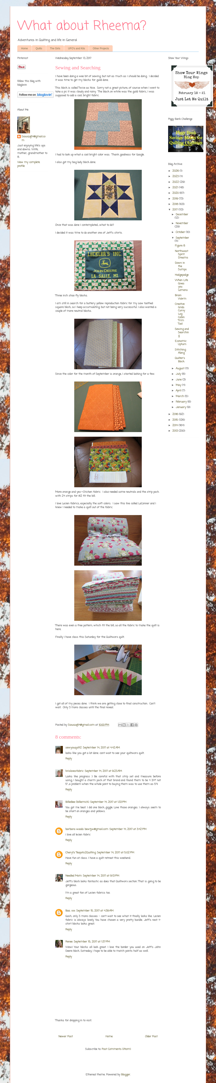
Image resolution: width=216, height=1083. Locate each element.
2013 (175, 431)
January (181, 407)
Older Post (151, 1037)
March (180, 396)
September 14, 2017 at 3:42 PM (127, 829)
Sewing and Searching (182, 332)
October (181, 232)
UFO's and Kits (76, 48)
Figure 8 (180, 246)
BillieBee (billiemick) (77, 802)
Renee (69, 942)
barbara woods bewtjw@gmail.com (86, 829)
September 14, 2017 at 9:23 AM (103, 771)
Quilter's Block (180, 360)
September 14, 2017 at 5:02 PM (115, 853)
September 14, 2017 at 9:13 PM (101, 876)
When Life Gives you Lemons (181, 285)
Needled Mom (73, 876)
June (179, 380)
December (182, 215)
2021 (175, 188)
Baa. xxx (70, 911)
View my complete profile (28, 164)
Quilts (39, 48)
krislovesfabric (74, 771)
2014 (175, 425)
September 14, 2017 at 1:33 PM (108, 802)
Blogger (125, 1075)
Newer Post (65, 1037)
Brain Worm (180, 297)
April (179, 391)
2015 (175, 420)
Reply (68, 759)
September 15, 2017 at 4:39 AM (94, 911)
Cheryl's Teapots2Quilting (80, 853)
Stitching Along (180, 351)
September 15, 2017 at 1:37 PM (92, 942)
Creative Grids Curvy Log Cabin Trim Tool (180, 314)
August (180, 369)
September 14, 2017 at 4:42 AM (101, 748)
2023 (176, 176)
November (182, 223)
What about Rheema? (81, 26)
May (179, 385)
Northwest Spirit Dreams (181, 254)
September (182, 238)
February (182, 402)
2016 (175, 414)
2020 (176, 193)
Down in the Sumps (181, 266)
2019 (175, 199)
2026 (176, 171)
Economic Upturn (180, 343)
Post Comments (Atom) (116, 1049)
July (179, 374)
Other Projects (101, 48)
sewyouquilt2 (73, 748)
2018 (175, 204)
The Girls (55, 48)
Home (24, 48)
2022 (176, 182)
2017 (175, 210)
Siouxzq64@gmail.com (33, 138)
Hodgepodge (182, 275)
